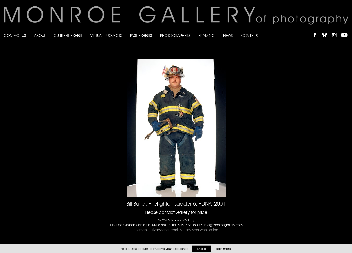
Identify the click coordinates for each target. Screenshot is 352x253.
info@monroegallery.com (223, 225)
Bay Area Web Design (202, 230)
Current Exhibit (68, 35)
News (228, 35)
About (39, 35)
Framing (206, 35)
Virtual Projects (106, 35)
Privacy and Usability (166, 230)
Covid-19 (249, 35)
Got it (201, 249)
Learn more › (224, 249)
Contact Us (15, 35)
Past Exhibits (141, 35)
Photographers (175, 35)
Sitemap (140, 230)
